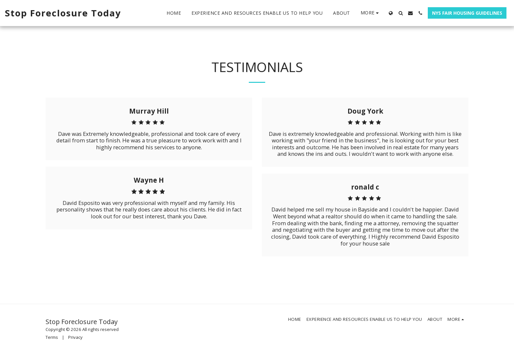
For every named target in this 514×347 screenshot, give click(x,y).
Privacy (75, 337)
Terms (52, 337)
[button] (400, 13)
